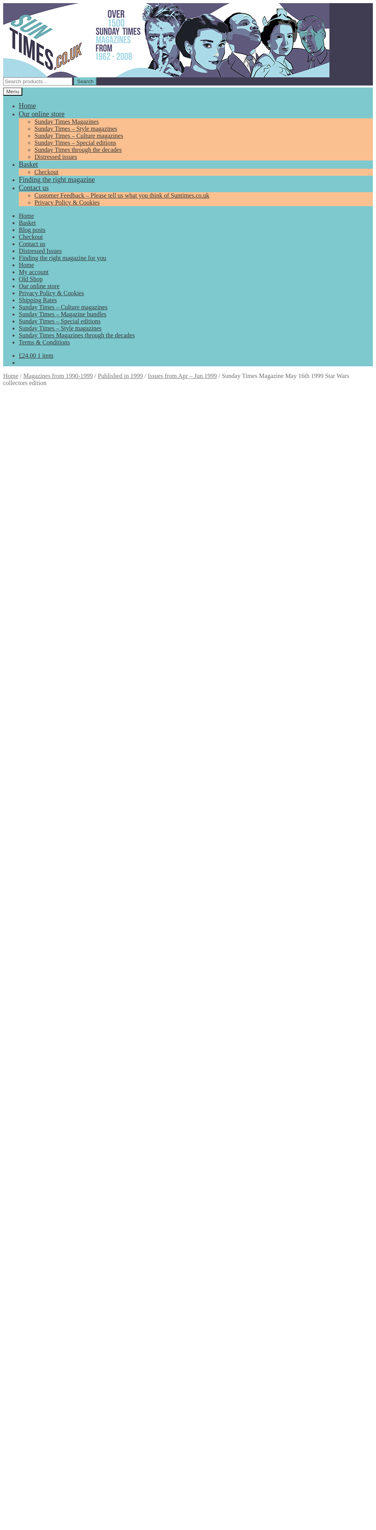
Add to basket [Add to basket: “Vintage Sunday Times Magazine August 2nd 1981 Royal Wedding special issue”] (54, 896)
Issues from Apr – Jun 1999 (182, 376)
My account (34, 272)
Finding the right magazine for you (62, 258)
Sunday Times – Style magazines (75, 128)
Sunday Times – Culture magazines (78, 135)
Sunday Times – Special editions (75, 142)
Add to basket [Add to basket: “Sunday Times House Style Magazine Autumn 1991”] (51, 1057)
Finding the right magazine (57, 180)
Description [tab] (33, 566)
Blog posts (32, 229)
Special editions (246, 552)
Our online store (42, 114)
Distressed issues (55, 156)
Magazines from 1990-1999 (58, 376)
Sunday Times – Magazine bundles (62, 314)
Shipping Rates (38, 300)
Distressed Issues (40, 251)
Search (85, 81)
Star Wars (341, 552)
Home (27, 106)
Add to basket (22, 545)
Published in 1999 (120, 376)
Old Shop (31, 279)
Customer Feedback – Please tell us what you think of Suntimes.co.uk (121, 195)
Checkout (46, 172)
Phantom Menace (305, 552)
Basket (28, 164)
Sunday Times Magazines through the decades (77, 335)
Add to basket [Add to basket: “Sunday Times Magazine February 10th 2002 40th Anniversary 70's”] (54, 1177)
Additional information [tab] (48, 573)
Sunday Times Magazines (66, 121)
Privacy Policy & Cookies (67, 202)
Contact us (34, 188)
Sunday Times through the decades (78, 149)
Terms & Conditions (44, 342)
